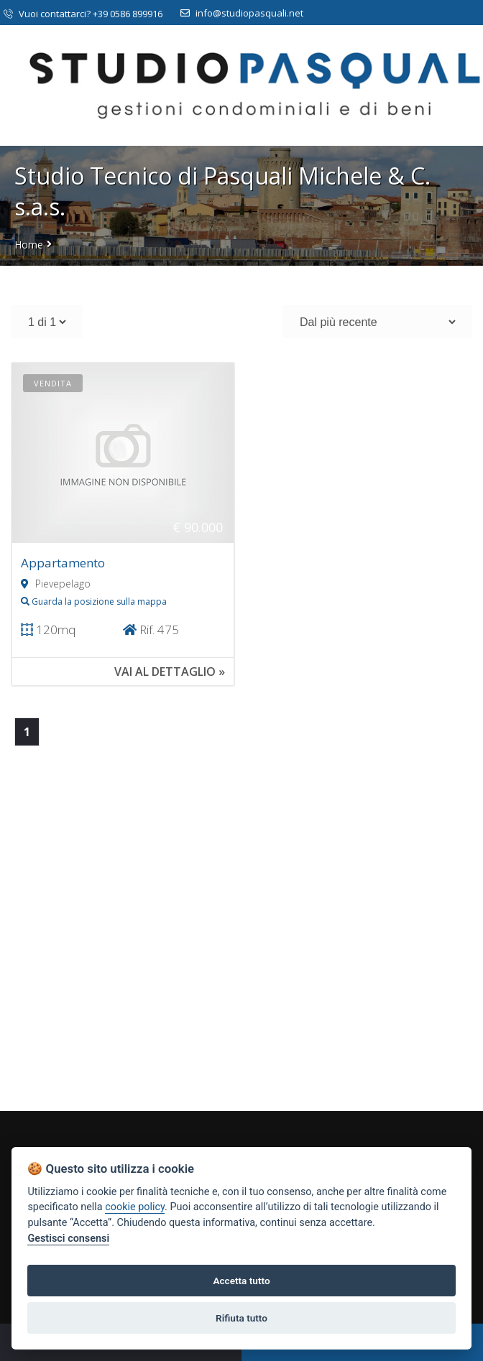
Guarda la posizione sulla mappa (94, 601)
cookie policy (135, 1207)
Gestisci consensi (68, 1238)
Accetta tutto (241, 1280)
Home (28, 244)
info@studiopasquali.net (241, 12)
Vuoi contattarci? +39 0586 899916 (83, 13)
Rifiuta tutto (241, 1318)
